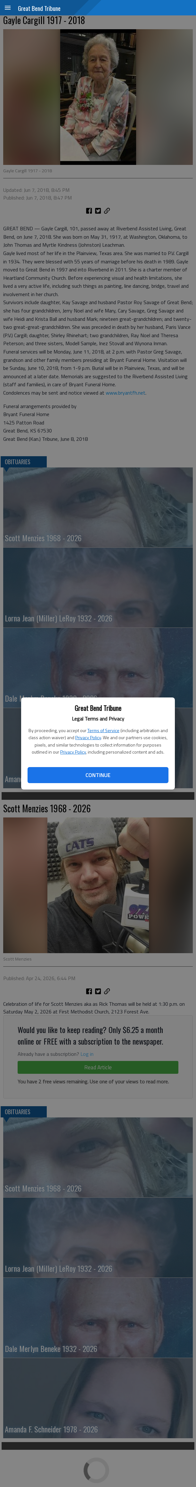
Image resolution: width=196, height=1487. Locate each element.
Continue (98, 775)
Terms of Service (103, 730)
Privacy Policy (88, 737)
